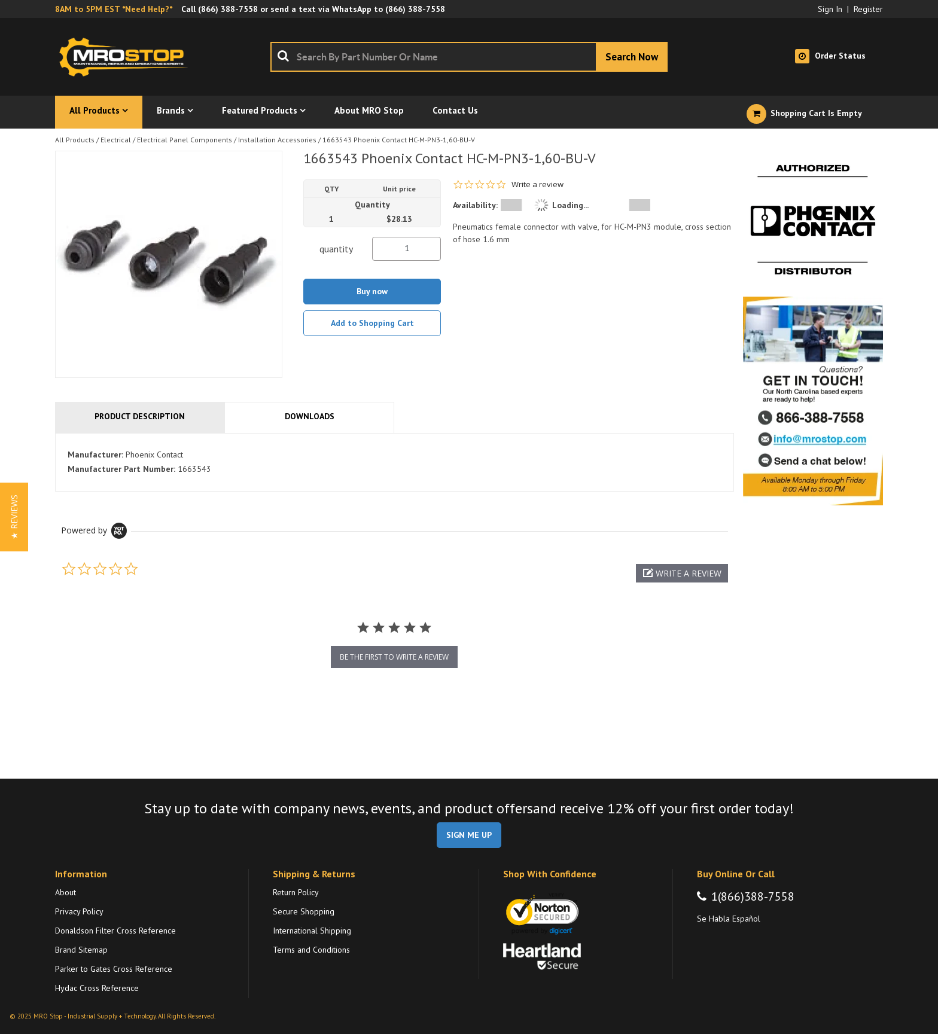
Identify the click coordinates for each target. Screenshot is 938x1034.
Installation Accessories (277, 139)
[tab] (394, 462)
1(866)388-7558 (752, 896)
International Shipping (312, 930)
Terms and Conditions (311, 949)
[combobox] (469, 57)
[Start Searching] (632, 57)
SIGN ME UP (469, 834)
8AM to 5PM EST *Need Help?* (113, 9)
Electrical (115, 139)
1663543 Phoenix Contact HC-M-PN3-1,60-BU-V (398, 139)
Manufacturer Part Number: (121, 468)
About (65, 892)
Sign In (830, 9)
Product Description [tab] (140, 416)
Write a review (537, 184)
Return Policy (296, 892)
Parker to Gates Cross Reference (113, 968)
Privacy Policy (79, 911)
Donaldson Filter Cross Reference (115, 930)
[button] (682, 573)
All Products (75, 139)
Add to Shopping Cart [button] (372, 323)
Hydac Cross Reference (97, 988)
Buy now (372, 291)
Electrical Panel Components (184, 139)
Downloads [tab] (309, 416)
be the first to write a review (394, 657)
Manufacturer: (95, 454)
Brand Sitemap (81, 949)
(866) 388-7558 (228, 9)
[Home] (127, 57)
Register (868, 9)
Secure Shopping (303, 911)
